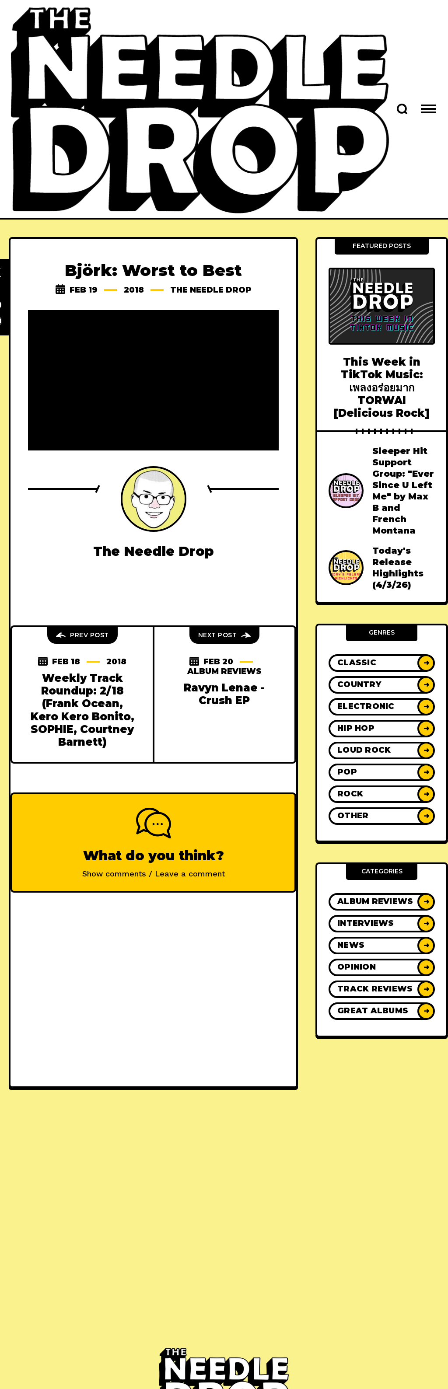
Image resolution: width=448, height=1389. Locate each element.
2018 (134, 290)
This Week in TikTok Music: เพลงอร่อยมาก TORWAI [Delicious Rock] (382, 387)
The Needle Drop (211, 290)
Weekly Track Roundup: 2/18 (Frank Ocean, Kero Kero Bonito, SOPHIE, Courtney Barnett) (82, 710)
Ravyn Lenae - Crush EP (224, 694)
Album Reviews (224, 671)
